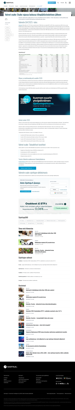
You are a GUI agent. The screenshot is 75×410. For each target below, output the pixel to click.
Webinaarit (38, 379)
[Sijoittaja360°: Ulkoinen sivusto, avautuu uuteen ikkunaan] (39, 6)
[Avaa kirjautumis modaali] (63, 3)
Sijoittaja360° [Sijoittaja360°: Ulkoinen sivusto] (38, 377)
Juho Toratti (7, 22)
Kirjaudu (54, 189)
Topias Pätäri (28, 306)
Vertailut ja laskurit (7, 381)
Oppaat (5, 379)
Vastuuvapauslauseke (51, 393)
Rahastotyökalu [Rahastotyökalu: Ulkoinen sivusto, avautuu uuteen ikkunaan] (40, 223)
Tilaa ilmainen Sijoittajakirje (41, 381)
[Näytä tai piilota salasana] (66, 186)
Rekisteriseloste (68, 393)
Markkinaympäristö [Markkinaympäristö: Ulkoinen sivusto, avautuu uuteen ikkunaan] (61, 220)
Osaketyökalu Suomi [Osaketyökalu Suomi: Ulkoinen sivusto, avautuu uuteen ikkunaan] (30, 220)
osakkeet (7, 29)
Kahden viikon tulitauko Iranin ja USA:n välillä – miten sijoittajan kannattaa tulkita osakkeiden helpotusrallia (47, 353)
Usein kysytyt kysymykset (24, 379)
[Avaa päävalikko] (69, 2)
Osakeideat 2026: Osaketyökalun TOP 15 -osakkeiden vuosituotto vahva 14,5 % (44, 311)
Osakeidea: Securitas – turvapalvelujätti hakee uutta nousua (39, 318)
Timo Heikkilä (28, 327)
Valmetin (20, 25)
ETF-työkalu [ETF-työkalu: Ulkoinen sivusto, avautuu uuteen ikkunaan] (22, 220)
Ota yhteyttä (21, 382)
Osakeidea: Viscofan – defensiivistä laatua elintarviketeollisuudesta (41, 304)
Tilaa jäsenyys (21, 377)
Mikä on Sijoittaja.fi (22, 381)
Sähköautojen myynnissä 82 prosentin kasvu (36, 297)
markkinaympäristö (29, 323)
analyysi (7, 27)
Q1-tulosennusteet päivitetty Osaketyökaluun (36, 346)
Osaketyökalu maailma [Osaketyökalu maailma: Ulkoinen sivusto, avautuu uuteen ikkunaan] (40, 220)
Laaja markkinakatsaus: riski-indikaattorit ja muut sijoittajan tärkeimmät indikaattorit (45, 339)
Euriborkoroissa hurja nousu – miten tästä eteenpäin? (38, 325)
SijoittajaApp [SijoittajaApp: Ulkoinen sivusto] (38, 382)
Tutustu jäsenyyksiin (35, 191)
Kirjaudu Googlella (59, 193)
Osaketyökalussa (22, 161)
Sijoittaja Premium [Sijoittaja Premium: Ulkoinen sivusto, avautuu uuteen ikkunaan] (31, 223)
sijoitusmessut (28, 330)
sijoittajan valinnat (9, 34)
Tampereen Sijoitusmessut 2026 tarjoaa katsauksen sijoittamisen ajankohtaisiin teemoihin (46, 332)
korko (27, 337)
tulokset (7, 37)
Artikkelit (6, 377)
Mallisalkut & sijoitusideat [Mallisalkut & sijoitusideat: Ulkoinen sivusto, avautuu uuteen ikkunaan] (51, 220)
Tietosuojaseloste (60, 393)
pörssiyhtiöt (8, 32)
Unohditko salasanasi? (63, 189)
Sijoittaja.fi (28, 292)
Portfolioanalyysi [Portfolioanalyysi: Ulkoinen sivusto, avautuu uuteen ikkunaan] (22, 223)
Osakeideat (6, 382)
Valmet (7, 39)
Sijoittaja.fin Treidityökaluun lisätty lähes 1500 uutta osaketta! (40, 290)
